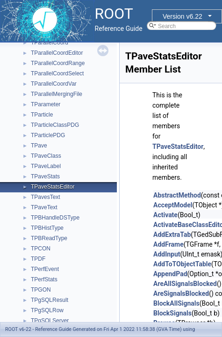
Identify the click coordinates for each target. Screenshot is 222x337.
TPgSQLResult (49, 300)
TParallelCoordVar (54, 84)
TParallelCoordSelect (57, 73)
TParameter (45, 104)
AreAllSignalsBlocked (185, 283)
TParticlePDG (48, 135)
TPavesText (45, 197)
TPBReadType (49, 238)
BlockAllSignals (176, 303)
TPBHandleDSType (55, 217)
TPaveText (44, 207)
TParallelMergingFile (56, 94)
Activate (165, 215)
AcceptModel (172, 205)
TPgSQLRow (47, 310)
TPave (39, 145)
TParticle (42, 114)
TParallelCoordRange (58, 63)
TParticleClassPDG (55, 125)
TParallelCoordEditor (57, 53)
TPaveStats (45, 176)
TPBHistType (47, 228)
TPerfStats (44, 279)
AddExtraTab (172, 234)
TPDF (38, 259)
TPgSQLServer (50, 320)
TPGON (41, 289)
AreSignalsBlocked (181, 293)
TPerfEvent (45, 269)
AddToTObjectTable (182, 264)
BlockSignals (172, 313)
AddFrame (168, 244)
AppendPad (170, 274)
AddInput (166, 254)
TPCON (40, 248)
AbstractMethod (177, 195)
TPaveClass (46, 156)
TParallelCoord (49, 42)
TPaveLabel (46, 166)
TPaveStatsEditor (52, 186)
